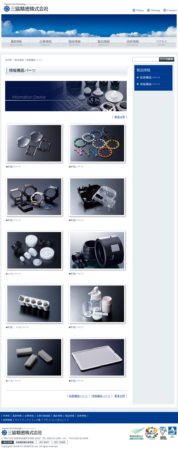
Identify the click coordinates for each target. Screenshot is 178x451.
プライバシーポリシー (54, 420)
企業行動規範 (43, 415)
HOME (8, 60)
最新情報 (17, 415)
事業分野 (119, 116)
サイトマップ (22, 420)
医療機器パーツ (78, 395)
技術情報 (81, 415)
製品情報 (19, 60)
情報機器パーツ (101, 395)
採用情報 (7, 420)
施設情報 (57, 415)
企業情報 (29, 415)
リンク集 (36, 420)
